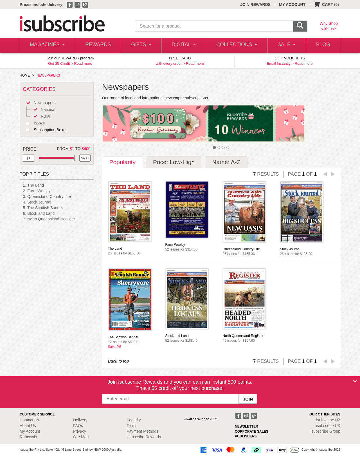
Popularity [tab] (122, 162)
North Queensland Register (51, 219)
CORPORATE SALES (251, 431)
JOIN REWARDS (255, 4)
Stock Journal (39, 202)
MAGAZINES (47, 45)
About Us (28, 425)
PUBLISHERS (245, 436)
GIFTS (140, 45)
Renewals (28, 437)
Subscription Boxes (45, 130)
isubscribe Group (325, 431)
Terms (132, 425)
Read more (83, 63)
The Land (35, 185)
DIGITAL (183, 45)
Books (34, 123)
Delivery (80, 420)
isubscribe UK (328, 425)
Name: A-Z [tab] (226, 162)
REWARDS (97, 45)
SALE (285, 45)
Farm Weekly (38, 191)
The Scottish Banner (45, 207)
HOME (25, 75)
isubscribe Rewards (144, 437)
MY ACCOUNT (292, 4)
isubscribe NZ (328, 420)
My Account (30, 431)
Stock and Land (41, 213)
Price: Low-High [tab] (174, 162)
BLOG (322, 45)
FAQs (78, 425)
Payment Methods (142, 431)
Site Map (81, 437)
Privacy (79, 431)
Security (134, 420)
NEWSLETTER (246, 426)
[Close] (355, 381)
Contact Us (29, 420)
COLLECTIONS (235, 45)
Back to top (118, 361)
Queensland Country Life (49, 196)
